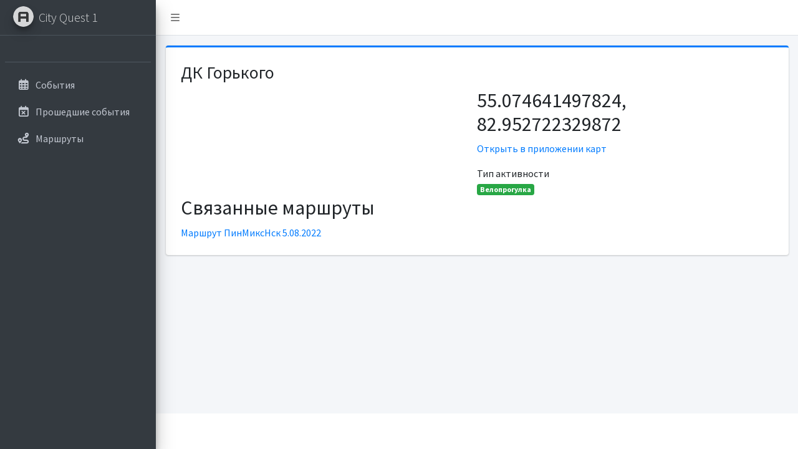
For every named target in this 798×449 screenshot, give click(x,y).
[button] (175, 17)
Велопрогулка (505, 189)
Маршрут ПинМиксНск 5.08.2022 (251, 232)
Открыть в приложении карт (542, 148)
